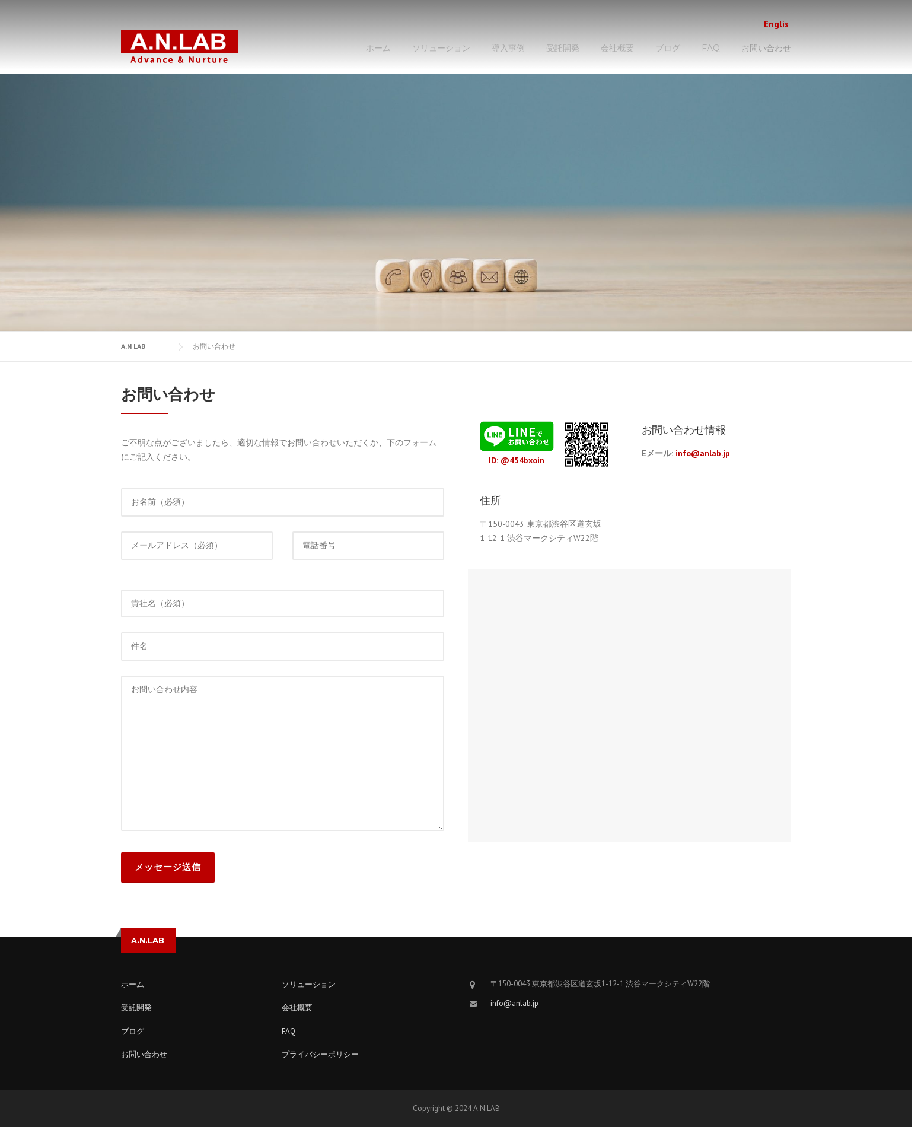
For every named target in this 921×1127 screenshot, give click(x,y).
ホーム (378, 48)
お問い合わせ (766, 48)
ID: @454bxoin (516, 460)
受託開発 (562, 48)
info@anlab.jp (702, 453)
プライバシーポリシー (320, 1054)
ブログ (667, 48)
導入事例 (508, 48)
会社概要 (617, 48)
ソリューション (441, 48)
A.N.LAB (147, 940)
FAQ (711, 48)
